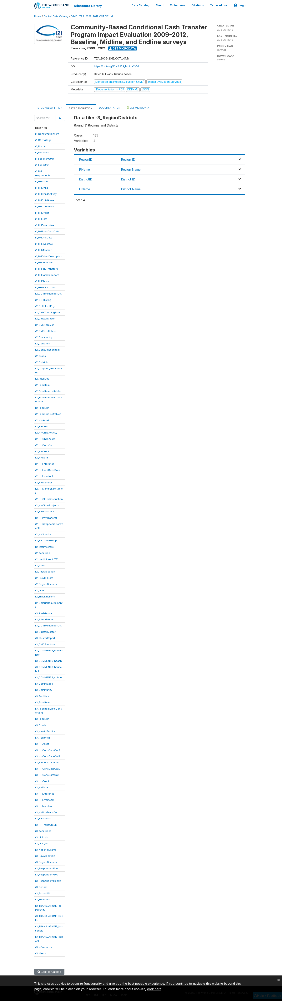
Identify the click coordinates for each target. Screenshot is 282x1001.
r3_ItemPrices (43, 830)
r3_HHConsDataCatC (47, 762)
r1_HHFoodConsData (47, 231)
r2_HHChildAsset (45, 438)
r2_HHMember (43, 482)
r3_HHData (41, 787)
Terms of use (219, 5)
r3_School (41, 886)
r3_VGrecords (43, 947)
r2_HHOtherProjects (47, 505)
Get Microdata (122, 48)
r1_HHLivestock (44, 243)
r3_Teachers (42, 899)
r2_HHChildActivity (46, 432)
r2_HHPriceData (44, 511)
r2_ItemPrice (42, 552)
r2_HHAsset (42, 420)
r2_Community (43, 337)
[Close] (278, 979)
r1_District (41, 146)
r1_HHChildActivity (46, 193)
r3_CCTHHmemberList (48, 625)
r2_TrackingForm (45, 596)
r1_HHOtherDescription (48, 256)
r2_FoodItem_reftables (48, 391)
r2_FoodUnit (42, 407)
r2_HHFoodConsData (47, 470)
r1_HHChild (41, 187)
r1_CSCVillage (43, 139)
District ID (128, 179)
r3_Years (40, 953)
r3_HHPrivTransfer (46, 812)
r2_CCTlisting (43, 299)
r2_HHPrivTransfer (46, 517)
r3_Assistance (43, 613)
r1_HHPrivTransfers (46, 268)
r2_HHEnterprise (44, 463)
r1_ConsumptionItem (47, 133)
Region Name (131, 169)
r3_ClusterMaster (45, 631)
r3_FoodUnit (42, 718)
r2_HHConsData (44, 445)
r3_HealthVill (42, 737)
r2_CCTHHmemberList (48, 293)
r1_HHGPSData (43, 237)
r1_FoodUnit (42, 164)
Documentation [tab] (109, 107)
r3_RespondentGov (46, 874)
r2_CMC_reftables (45, 331)
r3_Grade (40, 725)
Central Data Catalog (56, 16)
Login (240, 5)
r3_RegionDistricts (46, 862)
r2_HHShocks (43, 534)
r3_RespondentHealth (48, 880)
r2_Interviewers (44, 546)
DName (84, 189)
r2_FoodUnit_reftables (48, 413)
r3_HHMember (43, 806)
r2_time (39, 590)
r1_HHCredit (42, 212)
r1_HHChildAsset (45, 200)
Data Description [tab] (81, 108)
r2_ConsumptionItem (47, 349)
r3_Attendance (44, 619)
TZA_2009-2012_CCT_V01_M (96, 16)
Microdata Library (88, 6)
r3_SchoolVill (43, 893)
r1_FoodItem (42, 152)
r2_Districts (41, 362)
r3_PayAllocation (45, 855)
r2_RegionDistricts (46, 584)
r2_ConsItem (42, 343)
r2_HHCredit (42, 451)
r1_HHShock (42, 281)
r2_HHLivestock (44, 476)
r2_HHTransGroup (46, 540)
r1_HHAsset (41, 181)
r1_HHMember (43, 249)
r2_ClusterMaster (45, 318)
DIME (74, 16)
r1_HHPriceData (44, 262)
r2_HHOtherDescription (49, 498)
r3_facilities (42, 696)
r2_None (40, 565)
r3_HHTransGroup (46, 824)
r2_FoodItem (42, 384)
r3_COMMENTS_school (48, 677)
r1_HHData (41, 218)
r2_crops (40, 355)
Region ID (128, 159)
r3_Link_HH (41, 837)
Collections (177, 5)
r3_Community (43, 689)
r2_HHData (41, 457)
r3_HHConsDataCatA (47, 750)
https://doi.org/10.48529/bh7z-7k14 (116, 66)
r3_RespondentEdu (46, 868)
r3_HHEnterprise (44, 793)
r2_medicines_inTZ (46, 559)
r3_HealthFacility (45, 731)
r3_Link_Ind (41, 843)
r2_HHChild (41, 426)
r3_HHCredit (42, 781)
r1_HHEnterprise (44, 225)
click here (154, 989)
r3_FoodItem (42, 702)
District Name (131, 189)
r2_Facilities (42, 378)
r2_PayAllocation (45, 571)
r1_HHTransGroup (45, 287)
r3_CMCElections (45, 644)
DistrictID (85, 179)
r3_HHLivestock (44, 799)
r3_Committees (44, 683)
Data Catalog (140, 5)
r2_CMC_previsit (44, 324)
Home (37, 16)
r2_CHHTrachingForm (48, 312)
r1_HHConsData (44, 206)
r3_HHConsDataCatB (47, 756)
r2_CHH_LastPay (45, 306)
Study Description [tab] (50, 107)
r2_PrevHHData (44, 577)
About (160, 5)
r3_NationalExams (45, 849)
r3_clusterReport (45, 637)
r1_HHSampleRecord (47, 274)
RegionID (85, 159)
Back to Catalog (49, 971)
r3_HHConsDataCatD (47, 768)
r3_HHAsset (42, 743)
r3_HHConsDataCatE (47, 774)
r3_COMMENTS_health (48, 660)
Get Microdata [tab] (138, 107)
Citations (197, 5)
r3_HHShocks (43, 818)
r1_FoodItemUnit (44, 158)
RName (84, 169)
